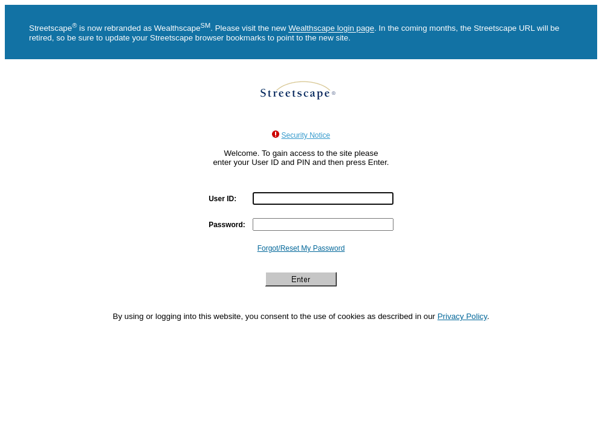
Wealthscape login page (331, 28)
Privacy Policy (462, 316)
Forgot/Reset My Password (301, 248)
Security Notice (306, 135)
